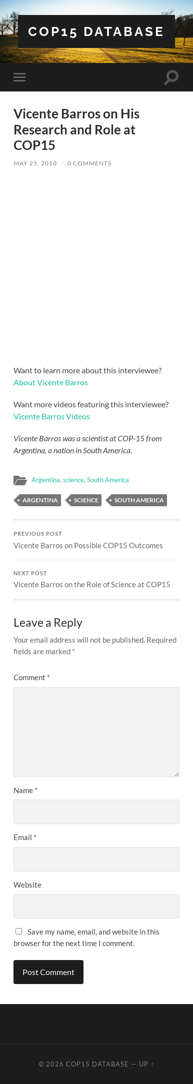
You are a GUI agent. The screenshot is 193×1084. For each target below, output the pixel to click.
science (73, 480)
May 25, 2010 (35, 163)
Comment (32, 677)
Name (26, 790)
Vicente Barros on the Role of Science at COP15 (97, 579)
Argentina (46, 480)
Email (25, 837)
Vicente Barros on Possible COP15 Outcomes (97, 540)
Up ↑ (146, 1064)
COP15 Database (96, 31)
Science (86, 500)
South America (108, 480)
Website (28, 884)
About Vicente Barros (51, 382)
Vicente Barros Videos (52, 416)
